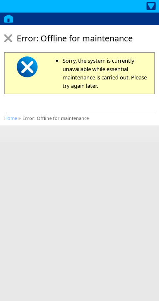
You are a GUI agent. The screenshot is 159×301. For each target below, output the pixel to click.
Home (10, 118)
